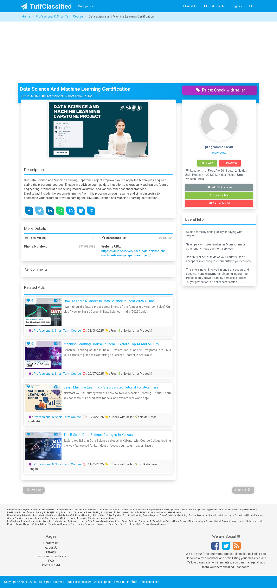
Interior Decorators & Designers (84, 518)
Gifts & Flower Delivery (225, 521)
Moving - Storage (15, 524)
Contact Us (51, 543)
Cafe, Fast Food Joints (125, 524)
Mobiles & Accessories (85, 509)
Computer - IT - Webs (148, 521)
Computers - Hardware (108, 509)
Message (230, 163)
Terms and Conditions (51, 556)
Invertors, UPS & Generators (185, 509)
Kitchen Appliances (208, 509)
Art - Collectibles (29, 515)
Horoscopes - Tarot (104, 524)
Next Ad (242, 490)
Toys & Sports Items (169, 515)
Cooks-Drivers (166, 521)
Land (69, 512)
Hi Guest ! (189, 6)
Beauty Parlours (129, 521)
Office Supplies (114, 515)
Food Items (128, 515)
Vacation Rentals (159, 512)
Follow (208, 163)
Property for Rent (43, 512)
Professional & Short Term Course (57, 330)
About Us (51, 547)
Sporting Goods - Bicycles (146, 515)
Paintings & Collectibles (94, 515)
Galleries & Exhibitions (71, 515)
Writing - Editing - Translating (46, 524)
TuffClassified (46, 6)
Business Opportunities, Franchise (78, 524)
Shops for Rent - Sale (140, 512)
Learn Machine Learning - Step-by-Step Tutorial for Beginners (111, 387)
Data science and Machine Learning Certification (75, 89)
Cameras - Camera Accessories (136, 509)
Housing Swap (59, 512)
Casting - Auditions (111, 521)
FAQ (51, 561)
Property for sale (26, 512)
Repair (27, 524)
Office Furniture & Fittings (56, 518)
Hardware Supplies (34, 518)
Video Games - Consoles (230, 509)
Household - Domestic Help (250, 521)
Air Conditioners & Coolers (42, 509)
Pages (237, 6)
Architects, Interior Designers (52, 521)
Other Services (144, 524)
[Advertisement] (138, 52)
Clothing (183, 515)
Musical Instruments (49, 515)
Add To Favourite (219, 187)
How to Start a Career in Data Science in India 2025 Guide (109, 301)
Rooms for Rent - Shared (118, 512)
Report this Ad (219, 203)
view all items (250, 509)
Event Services (181, 521)
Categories (87, 6)
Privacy (51, 552)
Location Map (219, 195)
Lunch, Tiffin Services (91, 521)
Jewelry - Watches (218, 515)
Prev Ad (34, 490)
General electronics (161, 509)
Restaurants (73, 521)
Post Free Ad (215, 6)
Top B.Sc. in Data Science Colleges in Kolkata (98, 435)
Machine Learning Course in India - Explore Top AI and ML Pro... (112, 344)
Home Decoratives (237, 515)
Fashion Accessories (199, 515)
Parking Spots (99, 512)
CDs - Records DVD (64, 509)
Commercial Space (82, 512)
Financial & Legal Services (201, 521)
